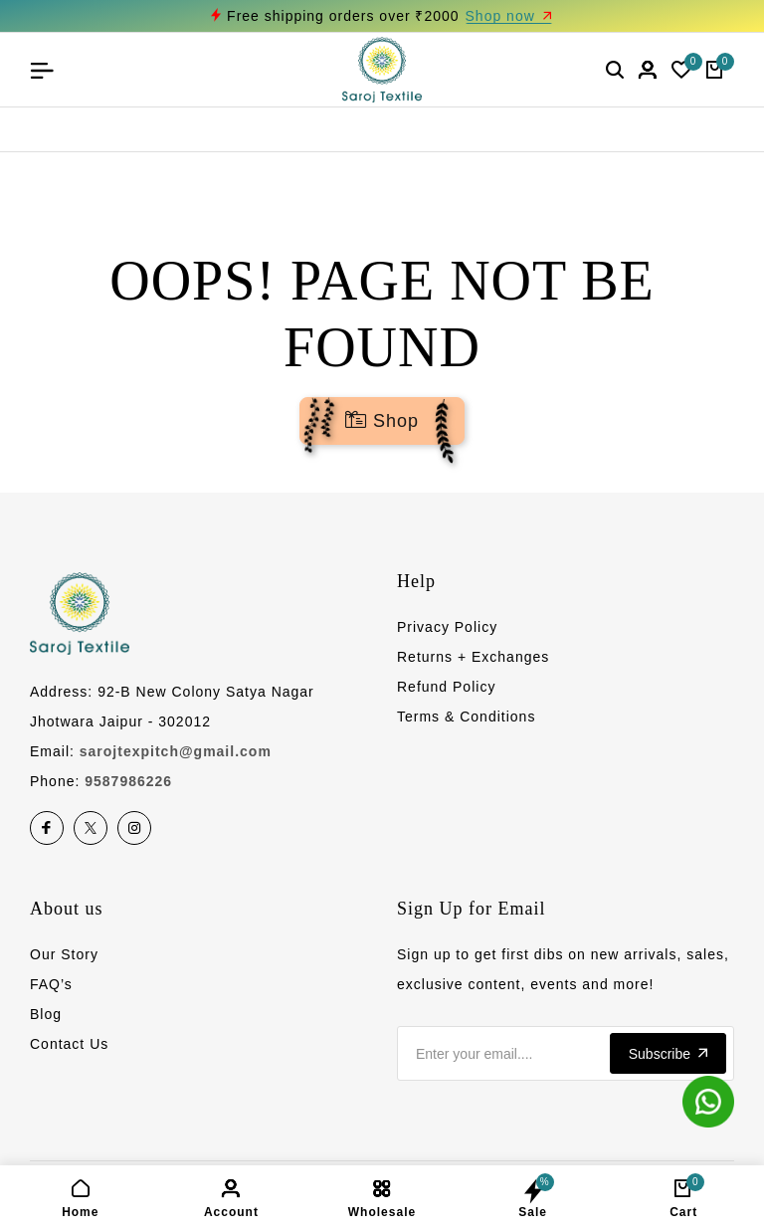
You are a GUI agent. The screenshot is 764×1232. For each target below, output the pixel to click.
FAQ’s (51, 984)
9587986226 (128, 781)
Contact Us (69, 1044)
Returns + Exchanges (473, 657)
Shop (382, 421)
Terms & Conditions (466, 716)
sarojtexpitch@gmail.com (176, 751)
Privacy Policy (447, 627)
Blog (46, 1014)
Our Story (64, 954)
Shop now (509, 16)
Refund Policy (446, 687)
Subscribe (668, 1054)
